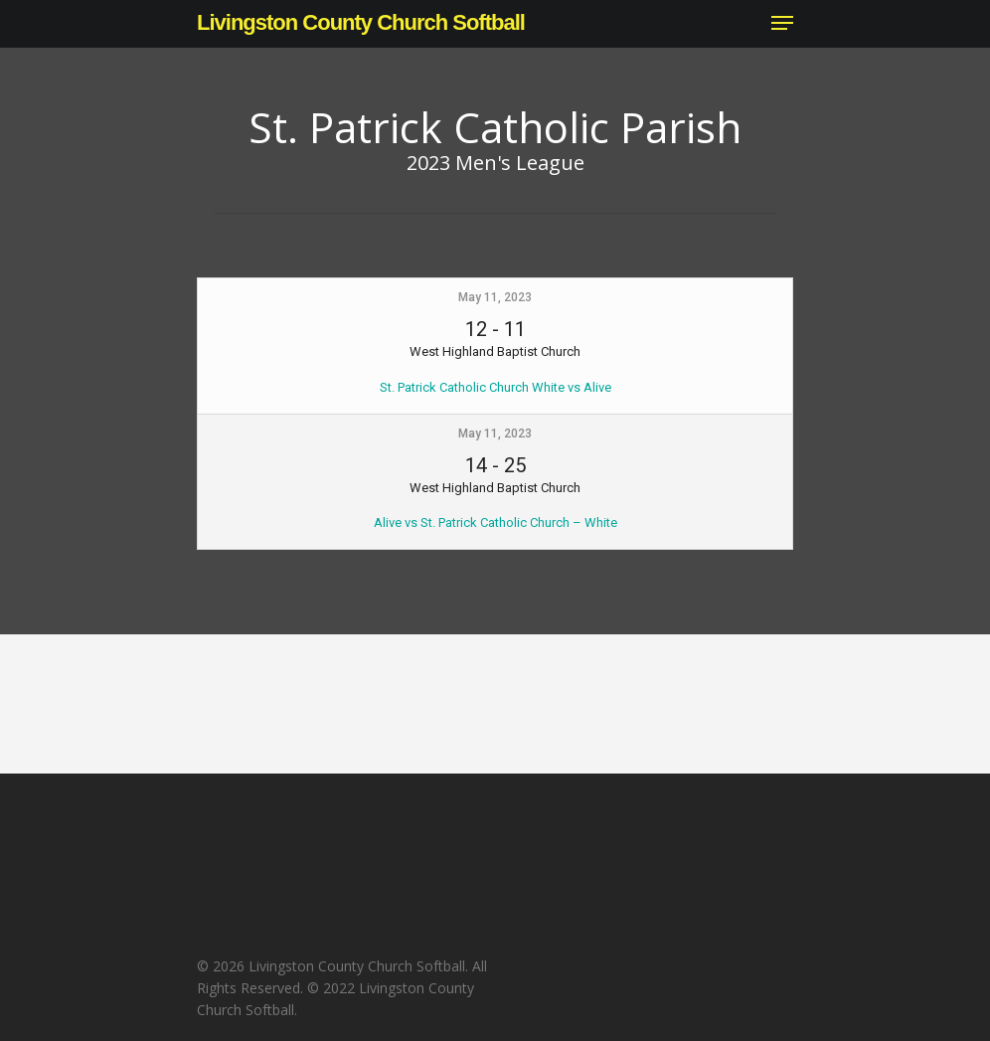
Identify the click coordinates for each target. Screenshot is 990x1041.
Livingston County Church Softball (361, 23)
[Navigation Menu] (782, 23)
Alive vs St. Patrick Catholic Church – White (495, 522)
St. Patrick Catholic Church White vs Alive (495, 387)
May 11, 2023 (495, 297)
